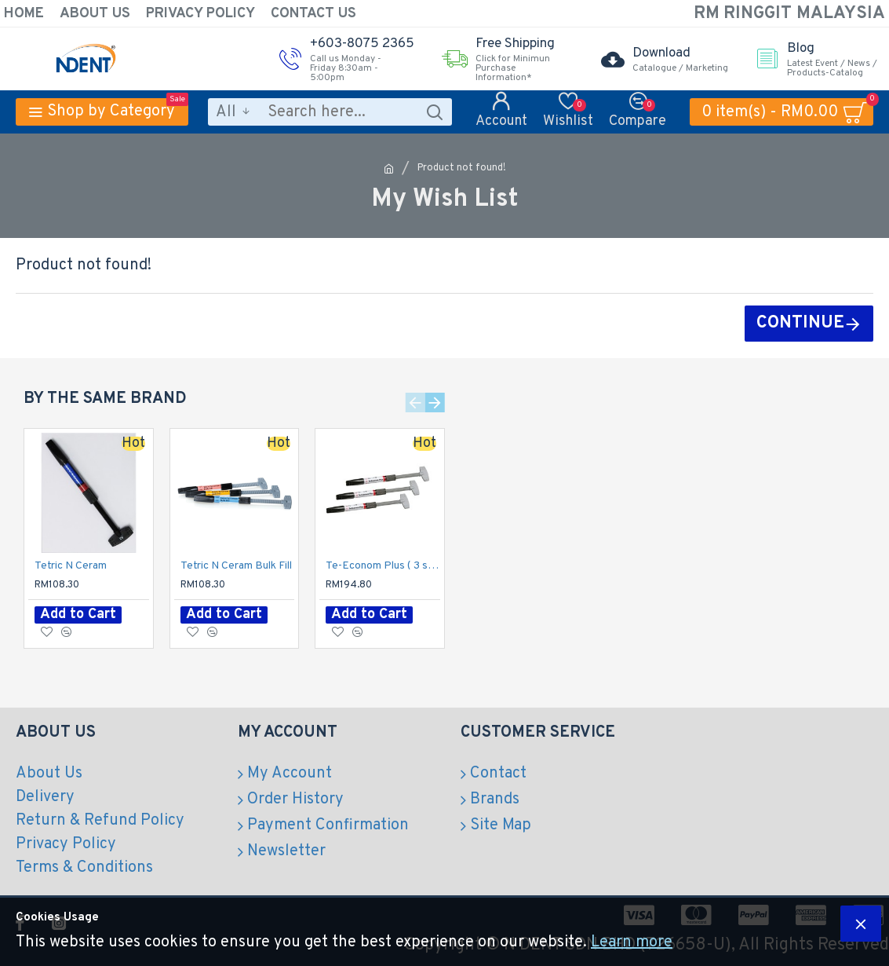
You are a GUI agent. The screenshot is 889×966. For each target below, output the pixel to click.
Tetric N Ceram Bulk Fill (236, 566)
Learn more (631, 942)
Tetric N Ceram (71, 566)
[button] (415, 402)
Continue (800, 323)
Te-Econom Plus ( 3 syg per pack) (383, 566)
